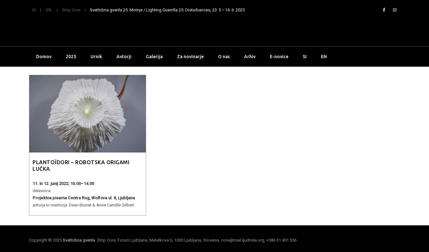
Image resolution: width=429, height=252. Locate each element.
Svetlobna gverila (79, 240)
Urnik (96, 56)
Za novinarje (190, 56)
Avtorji (124, 56)
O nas (224, 56)
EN (48, 9)
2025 (71, 56)
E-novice (279, 56)
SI (34, 9)
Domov (43, 56)
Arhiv (250, 56)
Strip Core (71, 9)
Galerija (154, 56)
